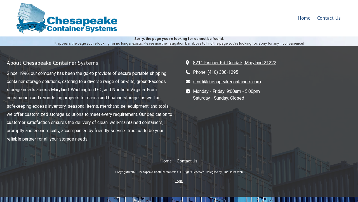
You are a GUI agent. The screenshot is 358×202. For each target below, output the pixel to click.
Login (179, 181)
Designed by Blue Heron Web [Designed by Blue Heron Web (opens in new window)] (224, 172)
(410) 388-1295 (223, 72)
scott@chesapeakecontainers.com (227, 81)
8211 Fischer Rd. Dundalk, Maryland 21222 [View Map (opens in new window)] (234, 62)
